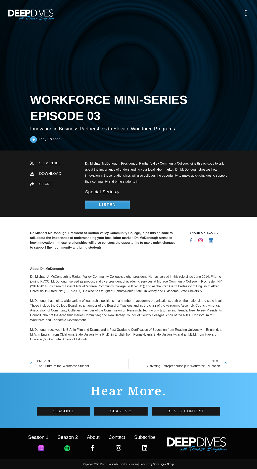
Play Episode (49, 139)
